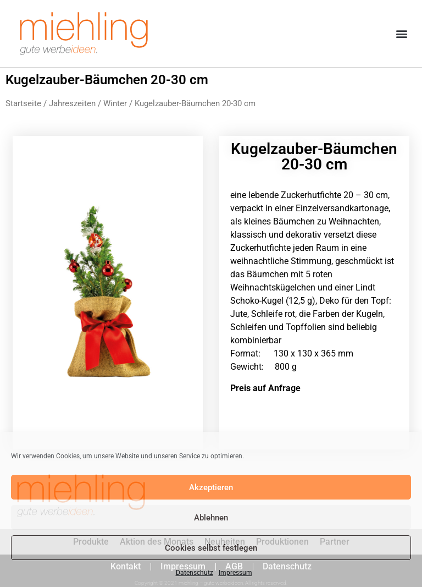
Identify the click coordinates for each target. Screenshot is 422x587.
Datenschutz (194, 573)
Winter (115, 103)
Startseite (23, 103)
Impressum (235, 573)
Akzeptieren (211, 487)
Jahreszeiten (72, 103)
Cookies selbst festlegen (211, 548)
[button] (402, 34)
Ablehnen (211, 518)
